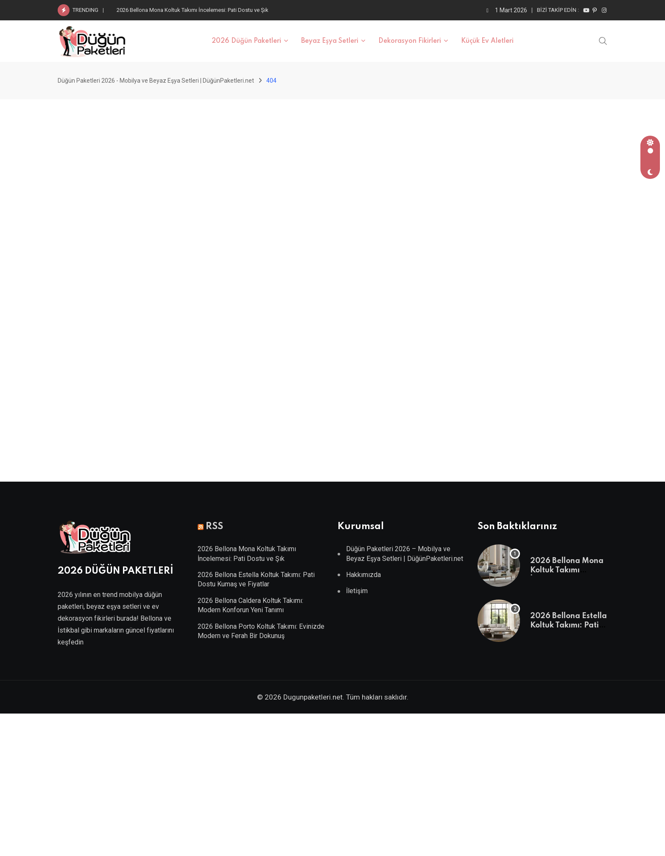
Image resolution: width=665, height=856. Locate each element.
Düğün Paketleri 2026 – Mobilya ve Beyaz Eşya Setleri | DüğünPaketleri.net (404, 553)
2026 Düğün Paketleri (246, 41)
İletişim (357, 591)
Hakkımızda (363, 575)
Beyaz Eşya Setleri (329, 41)
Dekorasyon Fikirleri (409, 41)
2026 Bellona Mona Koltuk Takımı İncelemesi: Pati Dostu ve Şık (192, 10)
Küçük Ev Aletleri (487, 41)
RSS (214, 526)
